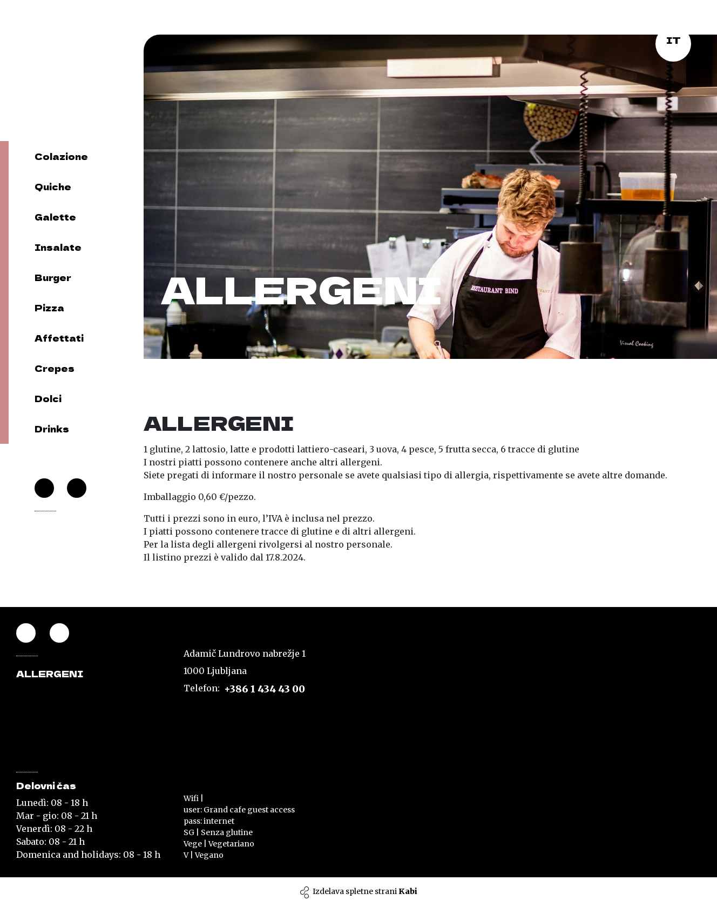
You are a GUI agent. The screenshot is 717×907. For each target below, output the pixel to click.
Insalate (58, 247)
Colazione (61, 156)
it (673, 40)
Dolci (48, 398)
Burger (53, 277)
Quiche (53, 186)
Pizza (49, 307)
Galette (55, 216)
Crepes (55, 368)
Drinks (52, 428)
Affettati (59, 337)
